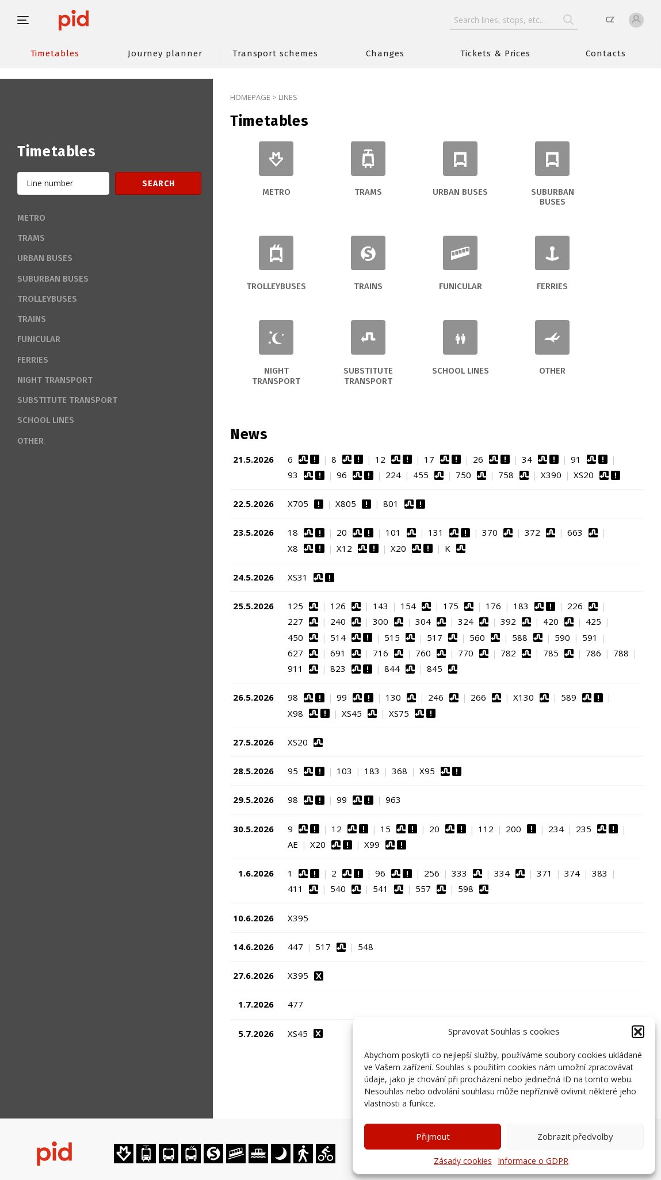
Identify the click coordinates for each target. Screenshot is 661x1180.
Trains (31, 319)
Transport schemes (275, 53)
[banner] (108, 20)
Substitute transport (67, 400)
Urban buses (44, 258)
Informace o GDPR (533, 1160)
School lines (45, 420)
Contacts (606, 53)
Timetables (54, 53)
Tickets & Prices (495, 53)
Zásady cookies (463, 1160)
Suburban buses (53, 279)
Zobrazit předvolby (575, 1136)
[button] (638, 1031)
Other (30, 441)
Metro (31, 218)
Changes (385, 53)
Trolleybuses (47, 299)
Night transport (55, 380)
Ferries (32, 360)
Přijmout (433, 1136)
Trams (31, 238)
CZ (609, 20)
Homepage (250, 97)
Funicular (38, 339)
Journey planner (165, 53)
